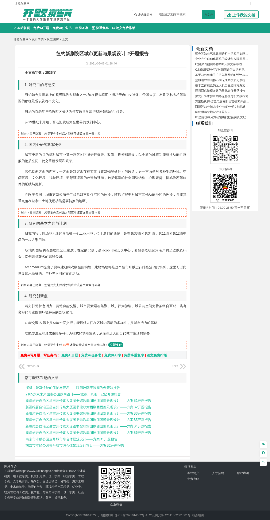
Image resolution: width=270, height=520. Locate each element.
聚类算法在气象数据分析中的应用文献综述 (223, 53)
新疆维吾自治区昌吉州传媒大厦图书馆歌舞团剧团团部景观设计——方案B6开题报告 (88, 432)
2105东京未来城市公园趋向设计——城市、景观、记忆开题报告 (73, 394)
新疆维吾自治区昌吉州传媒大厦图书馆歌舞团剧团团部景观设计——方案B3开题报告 (88, 413)
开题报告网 (21, 39)
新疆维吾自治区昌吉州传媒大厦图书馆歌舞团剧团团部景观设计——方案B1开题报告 (88, 400)
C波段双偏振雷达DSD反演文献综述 (218, 64)
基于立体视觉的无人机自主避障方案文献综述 (224, 85)
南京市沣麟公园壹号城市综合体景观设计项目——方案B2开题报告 (75, 445)
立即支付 (116, 345)
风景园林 (53, 39)
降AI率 (81, 28)
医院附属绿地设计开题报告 (213, 112)
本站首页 (21, 28)
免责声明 (193, 479)
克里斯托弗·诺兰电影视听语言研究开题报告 (223, 101)
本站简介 (193, 473)
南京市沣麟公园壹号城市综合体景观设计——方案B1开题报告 (71, 439)
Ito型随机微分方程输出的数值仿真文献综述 (223, 117)
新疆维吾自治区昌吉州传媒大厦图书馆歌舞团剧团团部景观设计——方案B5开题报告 (88, 420)
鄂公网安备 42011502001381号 (170, 515)
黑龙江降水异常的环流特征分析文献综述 (221, 96)
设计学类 (38, 39)
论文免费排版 (123, 28)
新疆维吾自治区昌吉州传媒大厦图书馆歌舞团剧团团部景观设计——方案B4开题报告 (88, 426)
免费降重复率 (134, 355)
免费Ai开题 (41, 28)
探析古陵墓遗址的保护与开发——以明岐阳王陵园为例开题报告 (73, 388)
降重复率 (100, 28)
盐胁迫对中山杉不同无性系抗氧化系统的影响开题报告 (230, 80)
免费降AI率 (112, 355)
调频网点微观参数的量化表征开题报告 (220, 90)
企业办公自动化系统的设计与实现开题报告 (223, 58)
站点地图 (198, 515)
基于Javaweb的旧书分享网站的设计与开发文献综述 (229, 75)
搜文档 (208, 14)
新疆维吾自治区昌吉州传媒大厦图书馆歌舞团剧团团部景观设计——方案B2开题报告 (88, 407)
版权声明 (243, 473)
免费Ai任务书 (62, 28)
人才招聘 (218, 473)
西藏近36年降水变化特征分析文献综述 (220, 106)
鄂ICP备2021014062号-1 (131, 515)
